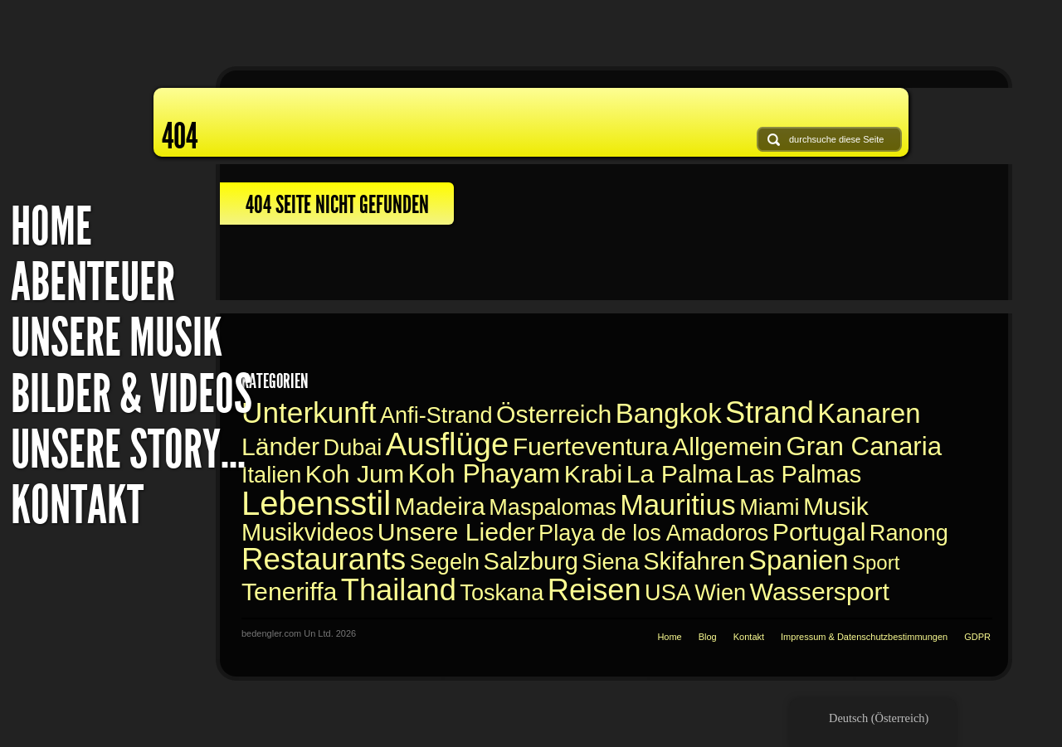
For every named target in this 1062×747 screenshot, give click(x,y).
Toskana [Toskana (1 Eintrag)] (501, 592)
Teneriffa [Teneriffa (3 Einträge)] (289, 591)
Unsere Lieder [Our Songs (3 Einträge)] (456, 532)
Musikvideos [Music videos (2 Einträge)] (307, 532)
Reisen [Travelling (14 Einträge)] (594, 590)
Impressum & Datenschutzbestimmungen (864, 637)
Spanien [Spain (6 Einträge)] (798, 560)
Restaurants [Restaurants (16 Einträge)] (323, 559)
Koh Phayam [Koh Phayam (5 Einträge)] (484, 473)
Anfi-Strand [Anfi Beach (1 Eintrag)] (436, 415)
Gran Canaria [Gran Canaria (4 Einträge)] (864, 446)
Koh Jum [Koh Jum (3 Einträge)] (354, 473)
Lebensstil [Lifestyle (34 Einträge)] (316, 503)
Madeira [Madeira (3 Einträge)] (440, 506)
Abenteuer (93, 282)
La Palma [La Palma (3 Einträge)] (679, 473)
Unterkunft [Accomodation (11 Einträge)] (308, 412)
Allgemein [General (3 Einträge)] (727, 446)
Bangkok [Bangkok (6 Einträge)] (669, 413)
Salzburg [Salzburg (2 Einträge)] (531, 561)
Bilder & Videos (131, 394)
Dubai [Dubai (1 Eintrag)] (353, 447)
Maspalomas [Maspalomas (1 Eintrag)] (552, 507)
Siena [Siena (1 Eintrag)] (610, 562)
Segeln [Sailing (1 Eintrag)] (445, 562)
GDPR (977, 637)
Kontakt (77, 505)
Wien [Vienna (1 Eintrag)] (720, 592)
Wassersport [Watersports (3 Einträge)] (819, 591)
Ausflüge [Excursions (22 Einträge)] (447, 444)
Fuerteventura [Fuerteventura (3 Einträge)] (591, 446)
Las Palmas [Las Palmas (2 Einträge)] (798, 474)
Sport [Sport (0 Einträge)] (875, 562)
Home (51, 227)
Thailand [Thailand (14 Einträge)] (398, 590)
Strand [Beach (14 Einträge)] (769, 412)
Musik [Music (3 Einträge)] (836, 506)
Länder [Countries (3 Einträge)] (280, 446)
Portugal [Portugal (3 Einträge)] (819, 532)
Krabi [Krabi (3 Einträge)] (593, 473)
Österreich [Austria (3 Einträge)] (553, 414)
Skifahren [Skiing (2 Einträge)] (693, 561)
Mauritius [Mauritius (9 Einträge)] (677, 505)
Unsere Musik (116, 338)
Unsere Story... (128, 450)
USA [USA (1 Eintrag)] (668, 592)
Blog (708, 637)
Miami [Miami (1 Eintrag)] (769, 507)
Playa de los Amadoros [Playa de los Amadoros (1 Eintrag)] (653, 533)
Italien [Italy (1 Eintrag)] (271, 474)
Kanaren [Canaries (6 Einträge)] (868, 413)
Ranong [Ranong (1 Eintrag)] (909, 533)
